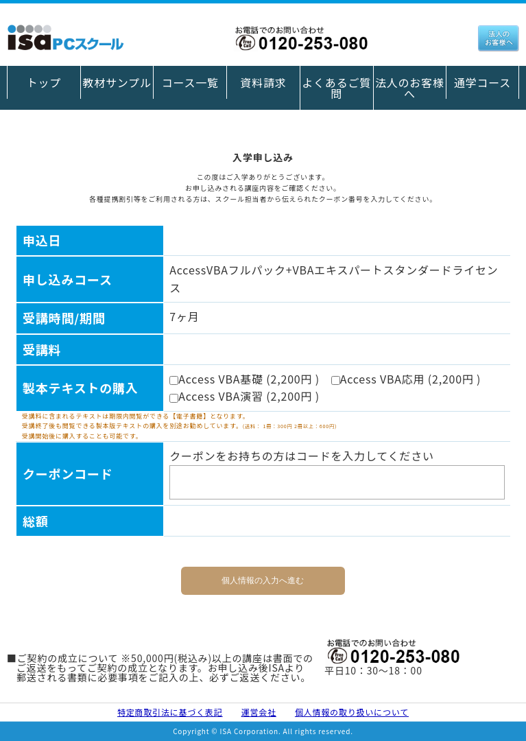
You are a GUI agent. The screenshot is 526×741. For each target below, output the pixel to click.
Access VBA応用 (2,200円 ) (411, 378)
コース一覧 (190, 82)
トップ (44, 82)
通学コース (482, 82)
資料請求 (263, 82)
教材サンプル (116, 82)
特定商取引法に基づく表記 (170, 712)
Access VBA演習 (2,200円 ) (250, 396)
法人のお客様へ (409, 88)
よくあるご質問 (336, 88)
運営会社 (258, 712)
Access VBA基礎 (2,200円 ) (250, 378)
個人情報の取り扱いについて (352, 712)
